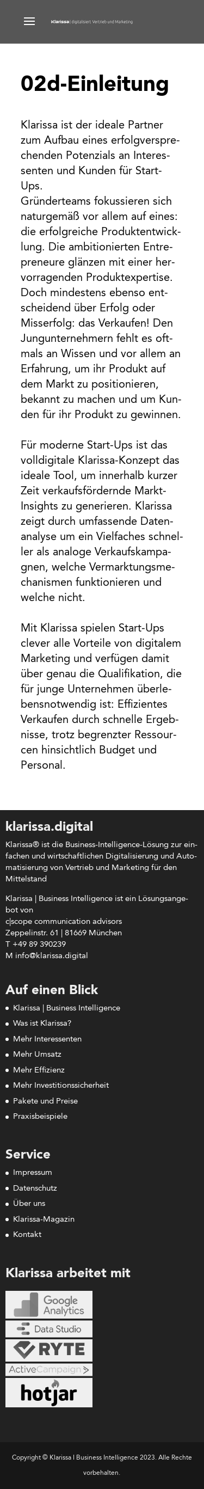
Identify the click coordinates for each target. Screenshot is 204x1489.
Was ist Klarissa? (42, 1024)
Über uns (29, 1204)
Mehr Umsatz (37, 1055)
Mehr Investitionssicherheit (61, 1086)
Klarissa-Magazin (44, 1220)
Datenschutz (35, 1189)
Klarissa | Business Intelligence (66, 1008)
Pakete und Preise (45, 1102)
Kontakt (27, 1235)
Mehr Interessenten (47, 1039)
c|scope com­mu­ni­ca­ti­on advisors (63, 922)
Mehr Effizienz (39, 1071)
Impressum (32, 1173)
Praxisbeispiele (40, 1117)
